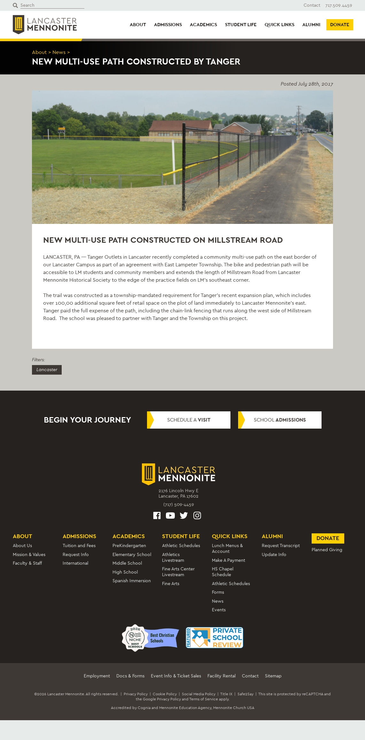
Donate (339, 24)
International (75, 563)
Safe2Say (245, 694)
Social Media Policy (198, 694)
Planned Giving (327, 549)
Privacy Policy (136, 694)
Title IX (226, 694)
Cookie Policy (165, 694)
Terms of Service (203, 699)
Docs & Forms (130, 676)
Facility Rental (221, 676)
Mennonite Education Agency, (185, 708)
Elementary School (132, 554)
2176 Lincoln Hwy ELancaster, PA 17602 (178, 493)
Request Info (76, 554)
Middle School (127, 563)
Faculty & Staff (27, 563)
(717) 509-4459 (178, 504)
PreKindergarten (129, 545)
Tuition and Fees (79, 545)
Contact (312, 5)
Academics (203, 24)
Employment (97, 676)
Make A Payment (228, 560)
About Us (22, 545)
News (59, 52)
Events (219, 609)
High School (125, 572)
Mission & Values (29, 554)
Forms (218, 592)
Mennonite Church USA (233, 708)
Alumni (311, 24)
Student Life (241, 24)
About (138, 24)
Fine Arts (170, 583)
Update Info (274, 554)
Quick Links (279, 24)
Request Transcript (281, 545)
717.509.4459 (338, 5)
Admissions (168, 24)
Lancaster (46, 369)
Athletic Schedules (181, 545)
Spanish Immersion (132, 580)
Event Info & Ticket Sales (176, 676)
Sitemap (273, 676)
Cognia (144, 708)
